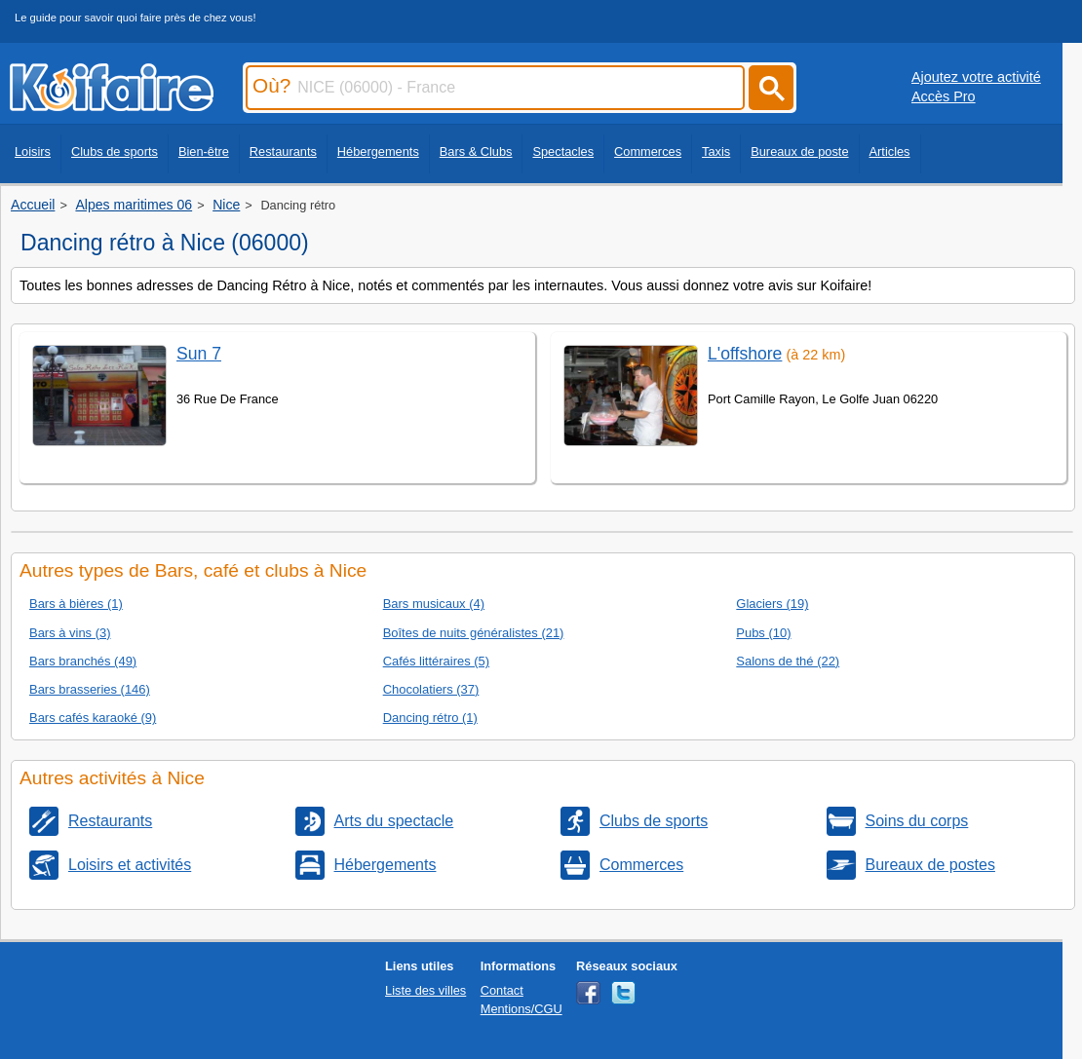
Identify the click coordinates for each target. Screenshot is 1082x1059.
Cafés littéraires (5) (436, 661)
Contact (502, 990)
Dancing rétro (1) (430, 717)
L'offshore (745, 353)
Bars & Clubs (476, 151)
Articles (889, 151)
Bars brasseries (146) (89, 689)
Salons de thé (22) (787, 661)
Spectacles (563, 151)
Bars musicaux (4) (433, 603)
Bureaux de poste (799, 151)
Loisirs (33, 151)
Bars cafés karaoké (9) (92, 717)
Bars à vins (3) (70, 632)
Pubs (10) (763, 632)
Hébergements (378, 151)
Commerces (647, 151)
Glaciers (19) (772, 603)
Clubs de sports (114, 151)
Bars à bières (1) (76, 603)
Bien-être (203, 151)
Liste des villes (425, 990)
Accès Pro (943, 96)
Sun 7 (198, 353)
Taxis (716, 151)
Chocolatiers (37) (431, 689)
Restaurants (283, 151)
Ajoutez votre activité (976, 77)
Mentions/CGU (521, 1009)
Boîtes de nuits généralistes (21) (473, 632)
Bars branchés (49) (82, 661)
